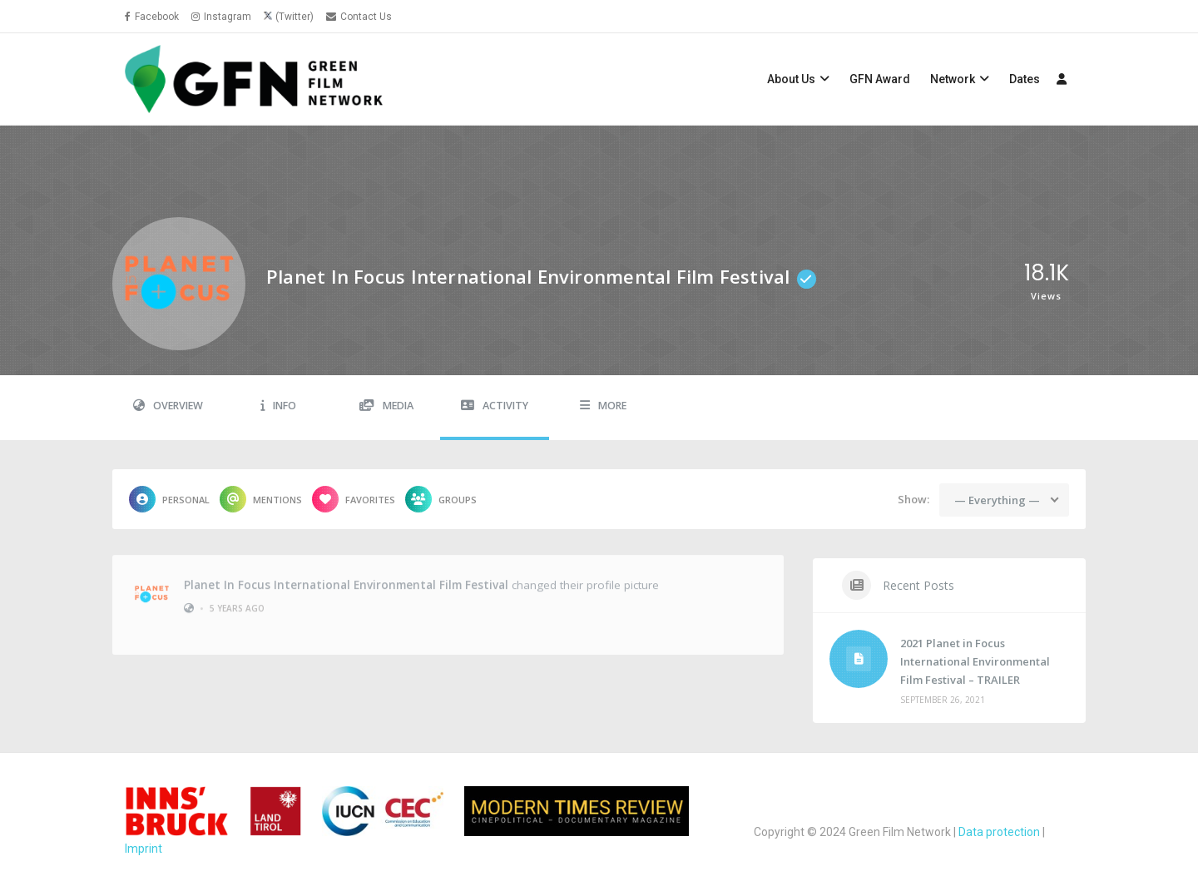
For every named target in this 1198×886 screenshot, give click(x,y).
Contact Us (359, 16)
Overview (168, 405)
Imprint (143, 848)
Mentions (261, 499)
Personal (169, 499)
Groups (441, 499)
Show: (913, 499)
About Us (791, 79)
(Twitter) (294, 16)
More (603, 405)
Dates (1024, 79)
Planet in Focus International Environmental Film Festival (346, 579)
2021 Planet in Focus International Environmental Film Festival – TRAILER (975, 661)
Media (386, 405)
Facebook (152, 16)
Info (278, 405)
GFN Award (879, 79)
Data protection (999, 832)
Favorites (353, 499)
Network (952, 79)
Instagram (221, 16)
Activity (494, 405)
